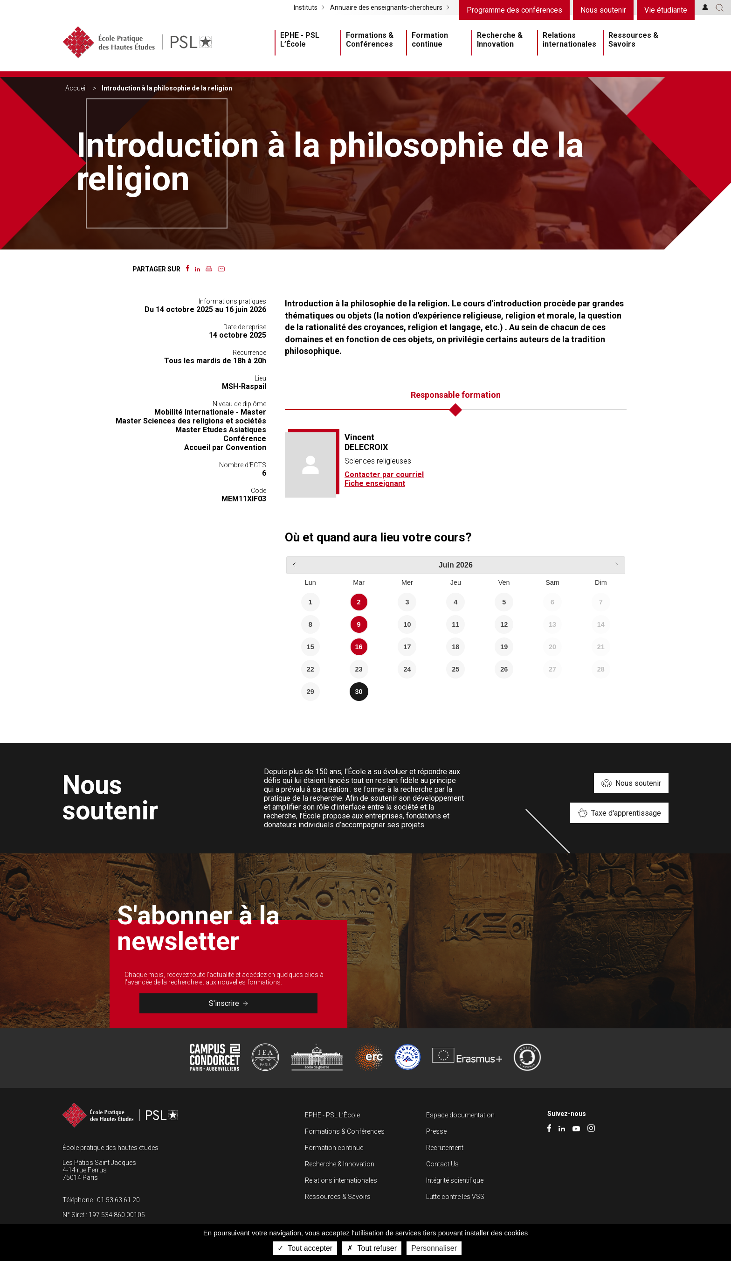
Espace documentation (460, 1115)
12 (504, 624)
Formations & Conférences (369, 39)
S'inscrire (228, 1003)
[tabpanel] (456, 465)
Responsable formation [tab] (456, 395)
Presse (436, 1131)
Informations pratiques (232, 301)
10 (407, 624)
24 (407, 669)
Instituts (305, 7)
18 (455, 647)
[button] (720, 7)
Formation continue (430, 39)
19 (504, 647)
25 (455, 669)
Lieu (260, 378)
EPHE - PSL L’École (299, 39)
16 (359, 647)
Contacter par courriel (384, 474)
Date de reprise (244, 327)
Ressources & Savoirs (633, 39)
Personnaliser (434, 1248)
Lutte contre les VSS (455, 1196)
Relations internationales (569, 39)
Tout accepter (304, 1248)
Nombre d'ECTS (242, 465)
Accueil (76, 88)
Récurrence (249, 352)
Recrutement (444, 1147)
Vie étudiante (665, 10)
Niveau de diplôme (239, 404)
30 (359, 691)
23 (359, 669)
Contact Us (442, 1164)
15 (310, 647)
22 (310, 669)
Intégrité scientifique (454, 1180)
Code (258, 490)
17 (407, 647)
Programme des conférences (514, 10)
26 (504, 669)
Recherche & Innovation (500, 39)
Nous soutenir (603, 10)
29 (310, 691)
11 (455, 624)
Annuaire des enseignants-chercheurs (386, 7)
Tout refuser (372, 1248)
